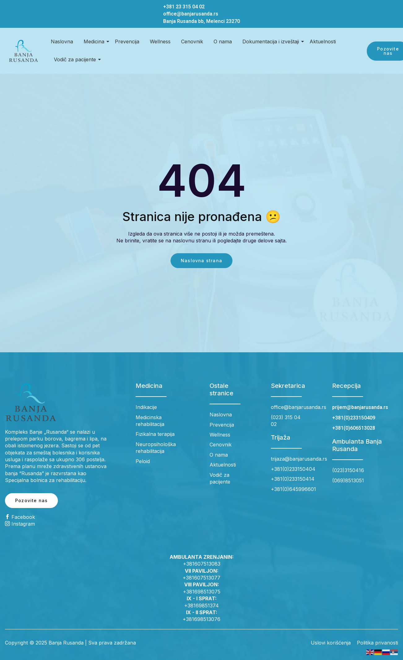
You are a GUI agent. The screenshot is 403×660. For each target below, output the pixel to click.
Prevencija (127, 41)
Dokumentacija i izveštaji (271, 41)
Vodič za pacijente (76, 59)
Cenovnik (192, 41)
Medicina (95, 41)
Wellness (160, 41)
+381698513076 (201, 619)
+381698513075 (201, 591)
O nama (223, 41)
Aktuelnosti (323, 41)
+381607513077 (201, 578)
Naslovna (62, 41)
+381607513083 (201, 564)
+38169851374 (201, 605)
